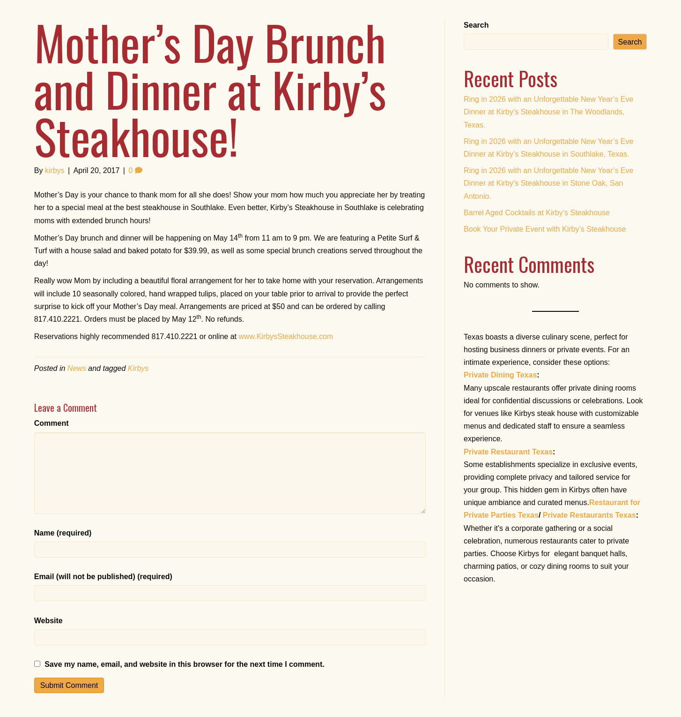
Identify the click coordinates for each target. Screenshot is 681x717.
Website (48, 621)
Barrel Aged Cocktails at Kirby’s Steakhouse (537, 213)
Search (476, 25)
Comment (51, 423)
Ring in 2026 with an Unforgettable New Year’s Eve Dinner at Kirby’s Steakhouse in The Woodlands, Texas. (548, 111)
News (76, 368)
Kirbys (138, 368)
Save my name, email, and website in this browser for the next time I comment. (184, 664)
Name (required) (63, 533)
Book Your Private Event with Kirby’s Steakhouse (545, 229)
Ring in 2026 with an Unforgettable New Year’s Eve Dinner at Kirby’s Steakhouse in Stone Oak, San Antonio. (548, 183)
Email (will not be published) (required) (103, 577)
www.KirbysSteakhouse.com (285, 336)
